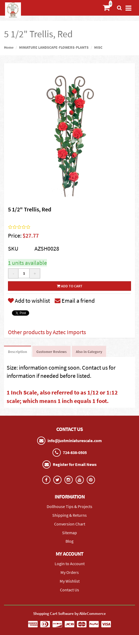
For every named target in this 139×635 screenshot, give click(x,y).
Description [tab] (17, 351)
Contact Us (69, 589)
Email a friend (75, 300)
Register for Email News (75, 464)
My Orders (69, 572)
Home (9, 47)
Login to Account (70, 563)
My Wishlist (70, 581)
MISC (98, 47)
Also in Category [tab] (89, 351)
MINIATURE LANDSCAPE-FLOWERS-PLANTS (54, 47)
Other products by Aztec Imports (47, 332)
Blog (69, 541)
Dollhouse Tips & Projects (69, 506)
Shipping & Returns (69, 515)
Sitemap (69, 532)
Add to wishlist (29, 300)
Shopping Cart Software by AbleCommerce (69, 613)
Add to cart (69, 286)
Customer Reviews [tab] (51, 351)
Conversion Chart (69, 524)
